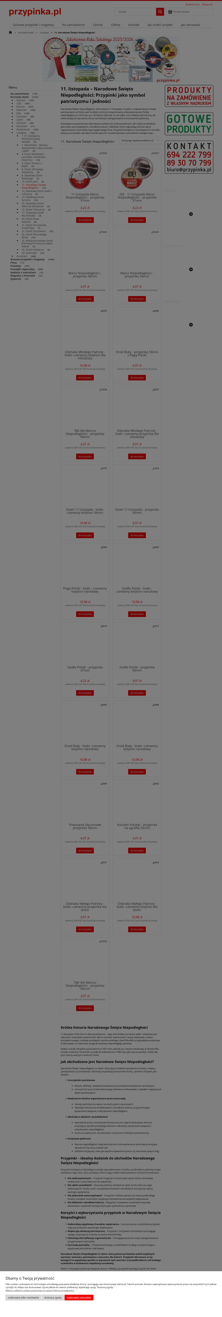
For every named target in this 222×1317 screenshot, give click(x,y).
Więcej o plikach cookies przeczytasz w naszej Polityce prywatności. (40, 1290)
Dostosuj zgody (53, 1297)
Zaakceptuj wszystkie (79, 1297)
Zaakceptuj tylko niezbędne (23, 1297)
